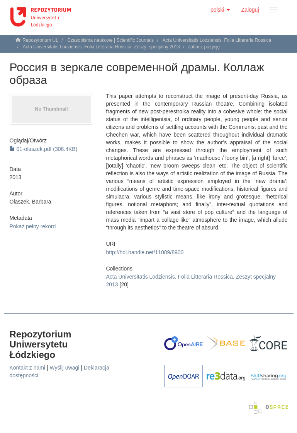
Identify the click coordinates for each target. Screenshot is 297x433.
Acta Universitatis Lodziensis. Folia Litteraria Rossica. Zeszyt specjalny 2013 (101, 47)
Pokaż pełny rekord (33, 226)
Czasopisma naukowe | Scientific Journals (110, 40)
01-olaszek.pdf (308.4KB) (44, 149)
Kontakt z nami (28, 368)
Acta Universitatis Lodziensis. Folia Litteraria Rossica (217, 40)
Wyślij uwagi (65, 368)
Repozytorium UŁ (40, 40)
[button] (220, 9)
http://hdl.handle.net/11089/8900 (145, 252)
